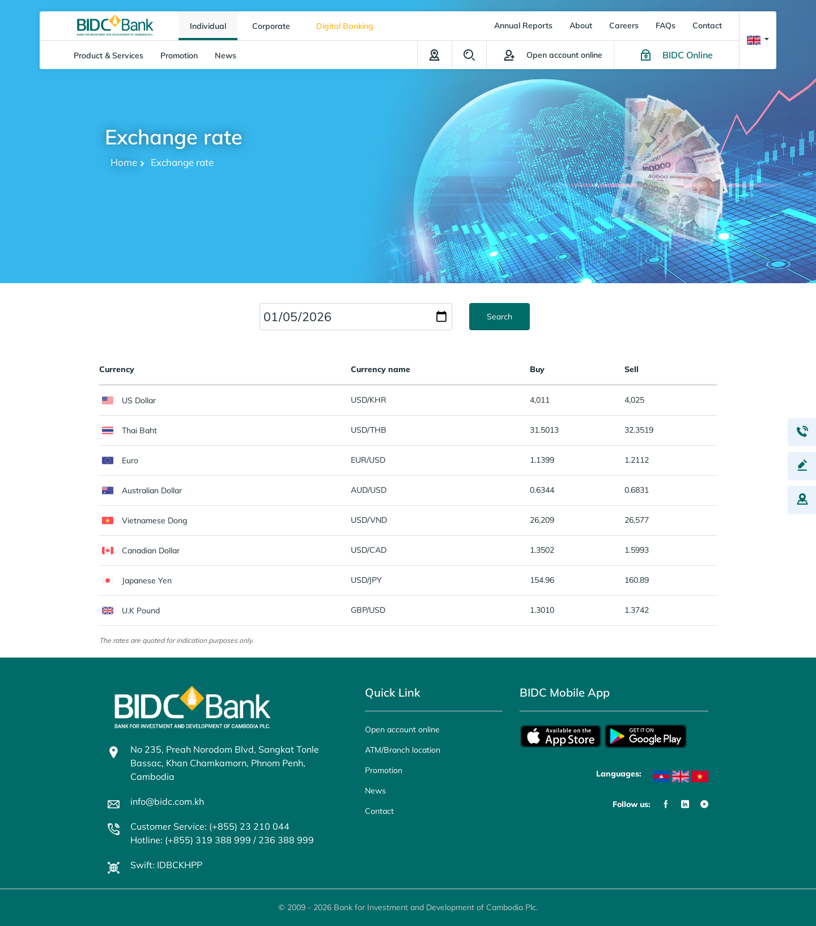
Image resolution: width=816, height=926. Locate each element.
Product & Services (108, 55)
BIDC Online (687, 55)
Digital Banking (344, 26)
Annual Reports (523, 25)
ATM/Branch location (435, 55)
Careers (624, 25)
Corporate (271, 26)
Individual (208, 26)
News (225, 55)
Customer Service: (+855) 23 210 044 (210, 826)
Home (123, 162)
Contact (707, 25)
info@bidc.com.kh (167, 801)
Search (469, 55)
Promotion (179, 55)
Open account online (402, 729)
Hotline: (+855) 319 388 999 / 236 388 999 (222, 840)
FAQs (665, 25)
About (581, 25)
